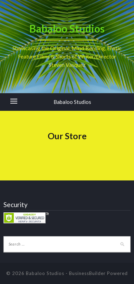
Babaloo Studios (72, 102)
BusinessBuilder (87, 273)
